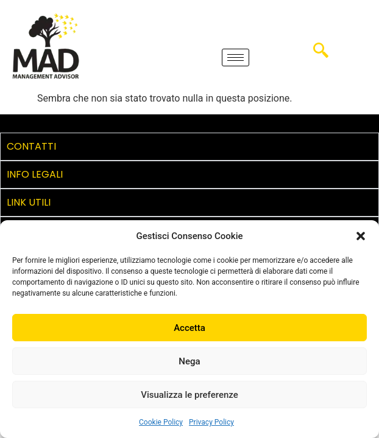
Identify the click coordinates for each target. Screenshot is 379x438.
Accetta (189, 327)
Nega (189, 361)
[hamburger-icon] (235, 57)
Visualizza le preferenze (189, 394)
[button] (361, 236)
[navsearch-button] (321, 55)
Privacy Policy (211, 422)
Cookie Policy (161, 422)
